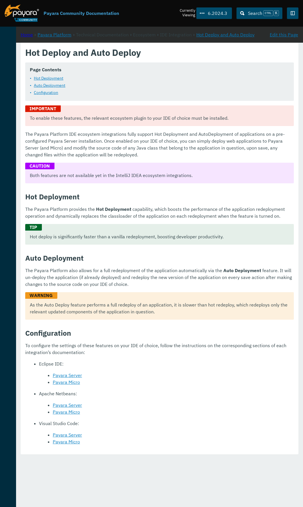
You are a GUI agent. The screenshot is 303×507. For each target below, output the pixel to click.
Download (70, 485)
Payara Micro (142, 430)
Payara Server (143, 423)
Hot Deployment (124, 85)
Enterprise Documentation (55, 497)
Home (103, 60)
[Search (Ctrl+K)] (259, 13)
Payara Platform (22, 57)
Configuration (122, 99)
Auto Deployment (125, 92)
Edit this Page (284, 60)
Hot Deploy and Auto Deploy (153, 67)
